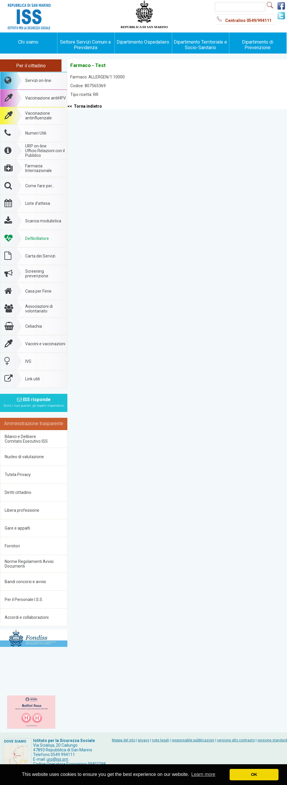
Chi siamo (28, 42)
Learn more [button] (203, 774)
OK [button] (254, 774)
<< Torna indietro (84, 106)
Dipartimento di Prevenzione (257, 44)
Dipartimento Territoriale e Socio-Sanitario (200, 44)
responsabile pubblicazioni (193, 740)
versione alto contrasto (236, 740)
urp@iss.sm (57, 759)
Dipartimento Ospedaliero (143, 42)
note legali (160, 740)
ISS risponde (34, 402)
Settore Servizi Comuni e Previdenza (85, 44)
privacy (143, 740)
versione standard (272, 740)
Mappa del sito (123, 740)
